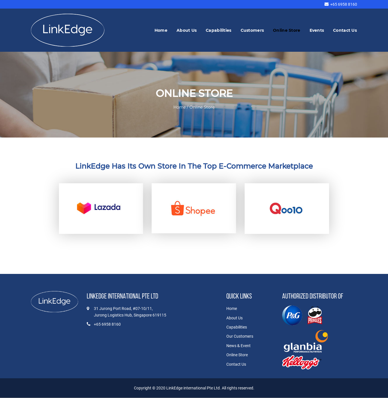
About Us (187, 30)
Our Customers (239, 336)
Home (161, 30)
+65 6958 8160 (343, 4)
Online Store (286, 30)
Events (317, 30)
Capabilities (218, 30)
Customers (252, 30)
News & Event (238, 345)
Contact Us (345, 30)
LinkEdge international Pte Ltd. (194, 388)
